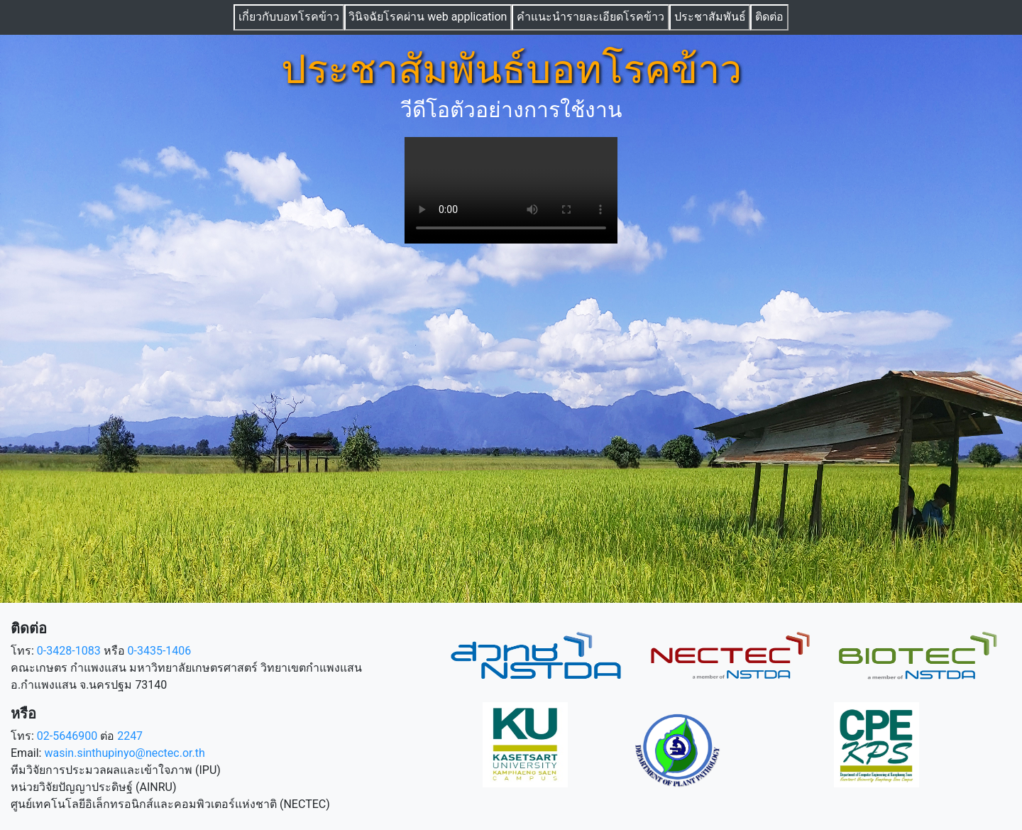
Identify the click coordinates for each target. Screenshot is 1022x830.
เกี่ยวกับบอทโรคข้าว (288, 16)
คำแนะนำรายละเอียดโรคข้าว (590, 16)
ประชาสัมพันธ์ (710, 16)
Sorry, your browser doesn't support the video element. (511, 190)
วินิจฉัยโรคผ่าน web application (427, 16)
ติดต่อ (769, 16)
